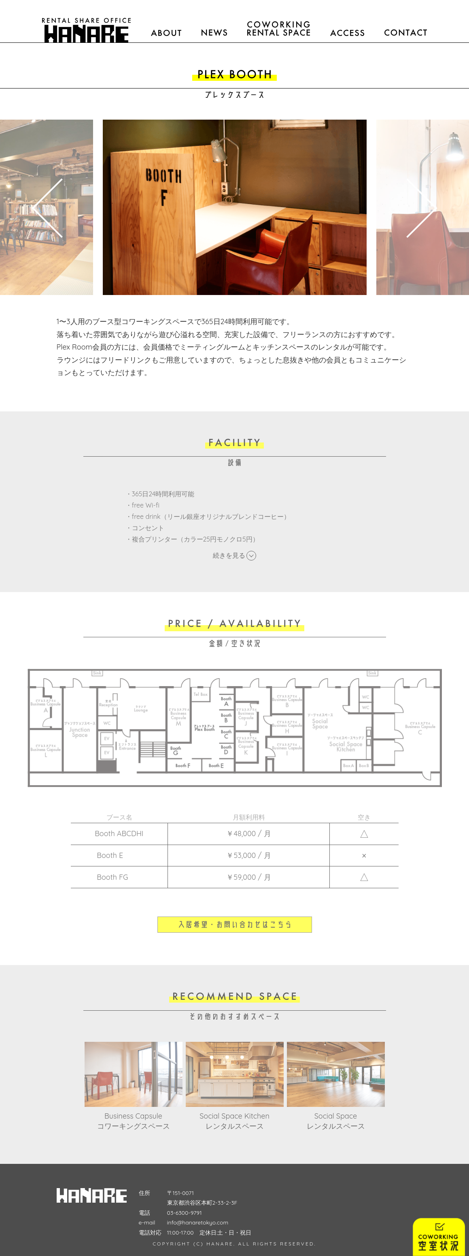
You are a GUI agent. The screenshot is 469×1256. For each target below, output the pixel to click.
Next (418, 207)
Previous (50, 207)
